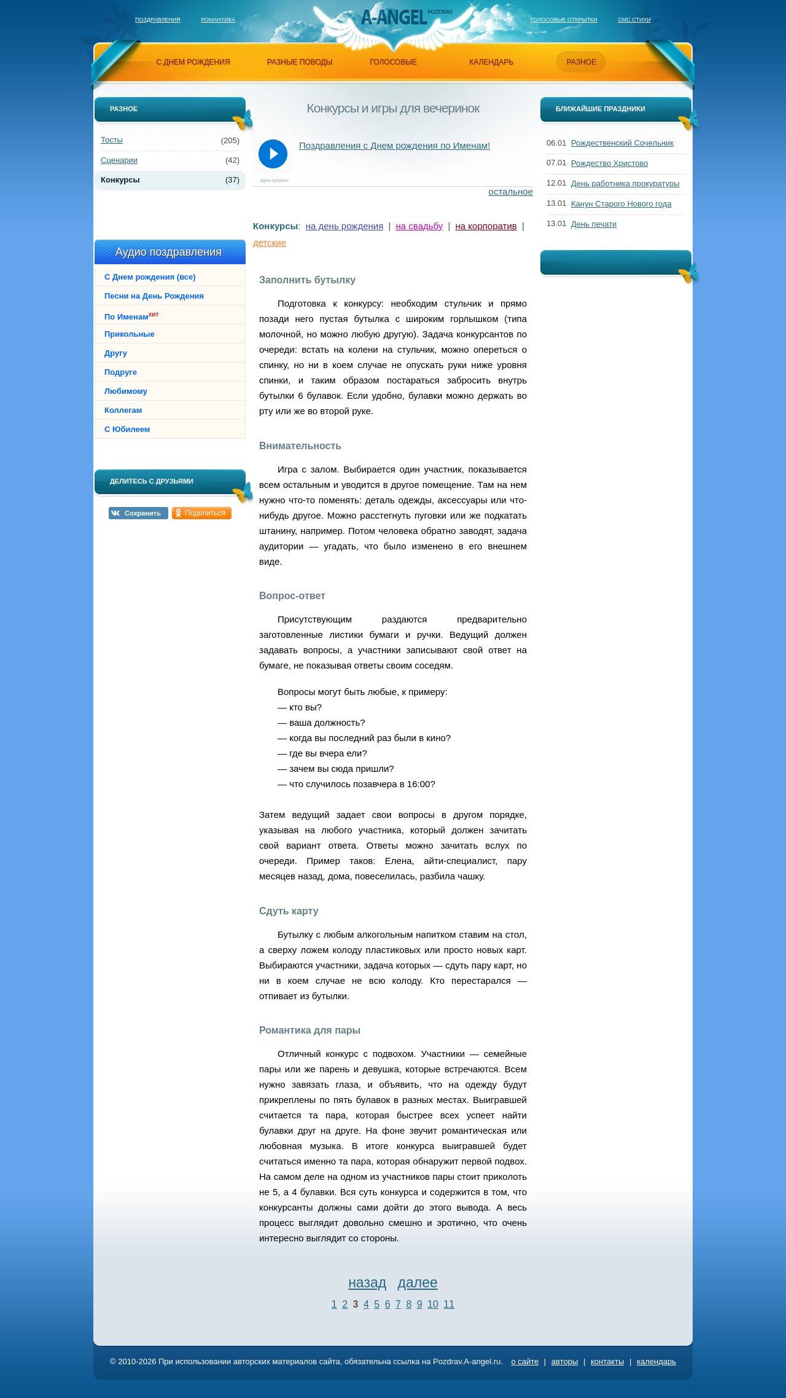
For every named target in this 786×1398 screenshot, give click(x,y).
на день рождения (345, 226)
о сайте (525, 1361)
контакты (607, 1361)
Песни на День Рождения (154, 295)
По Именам (131, 316)
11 (448, 1304)
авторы (564, 1361)
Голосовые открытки (564, 20)
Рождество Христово (609, 163)
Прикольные (129, 334)
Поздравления (158, 20)
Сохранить (143, 513)
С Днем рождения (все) (150, 276)
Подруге (120, 372)
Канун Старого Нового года (621, 203)
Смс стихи (634, 20)
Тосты (112, 139)
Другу (115, 353)
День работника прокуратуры (625, 183)
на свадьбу (419, 226)
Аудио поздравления (168, 252)
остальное (511, 191)
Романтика (218, 20)
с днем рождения (193, 62)
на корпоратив (486, 226)
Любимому (125, 391)
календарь (491, 62)
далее (418, 1282)
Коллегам (123, 410)
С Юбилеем (127, 429)
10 (432, 1304)
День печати (594, 224)
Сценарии (119, 160)
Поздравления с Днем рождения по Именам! (394, 145)
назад (367, 1282)
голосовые (393, 62)
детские (269, 242)
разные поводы (299, 62)
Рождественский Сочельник (622, 142)
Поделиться (205, 513)
